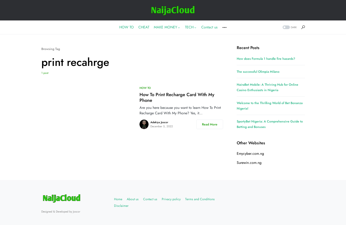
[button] (289, 27)
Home (118, 199)
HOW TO (145, 88)
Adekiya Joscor (159, 122)
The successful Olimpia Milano (258, 71)
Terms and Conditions (200, 199)
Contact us (150, 199)
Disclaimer (121, 205)
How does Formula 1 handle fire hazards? (266, 58)
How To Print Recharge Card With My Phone (176, 97)
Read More (209, 124)
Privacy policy (171, 199)
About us (133, 199)
